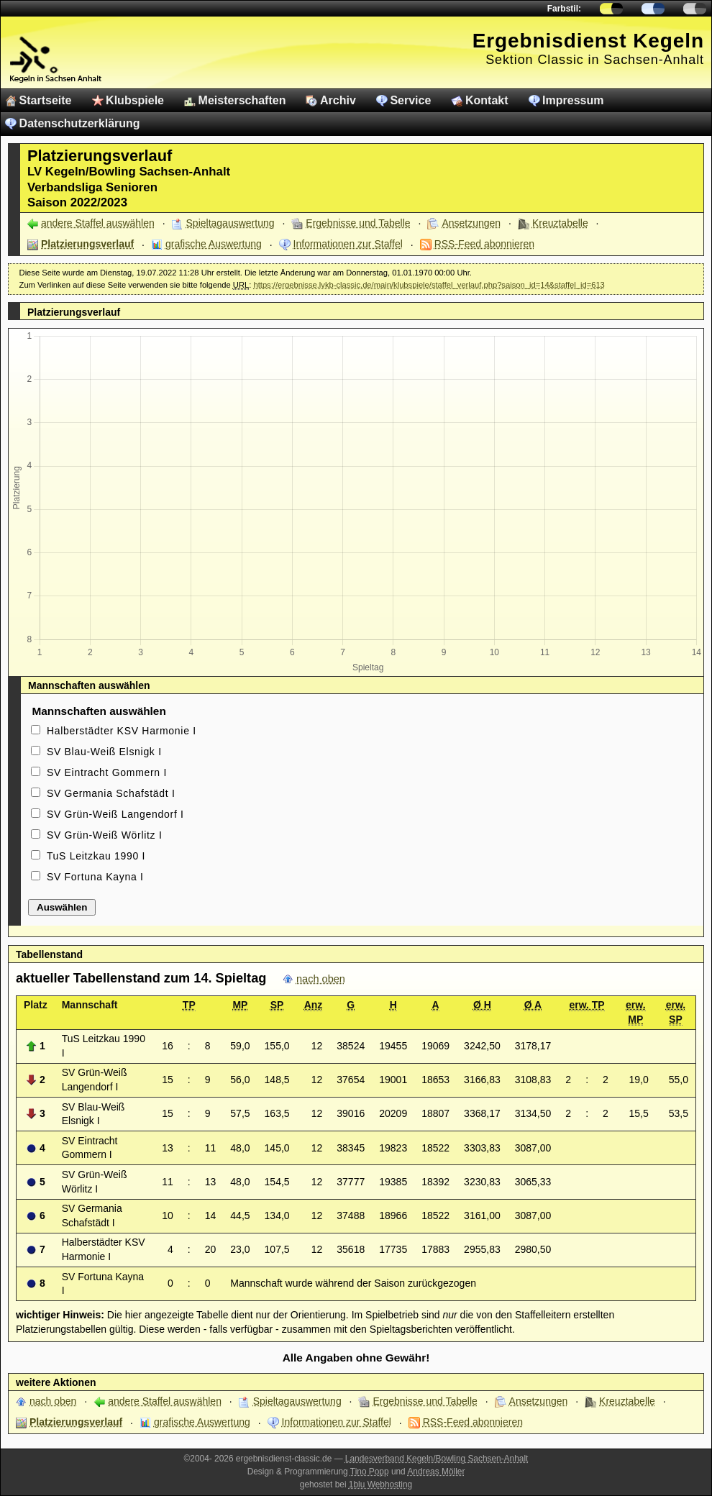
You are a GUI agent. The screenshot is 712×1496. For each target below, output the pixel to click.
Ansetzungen (471, 223)
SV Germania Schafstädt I (111, 793)
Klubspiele (135, 100)
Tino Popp (369, 1472)
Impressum (572, 100)
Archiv (338, 100)
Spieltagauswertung (230, 223)
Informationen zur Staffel (348, 244)
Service (410, 100)
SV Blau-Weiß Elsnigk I (104, 751)
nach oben (320, 979)
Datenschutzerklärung (79, 123)
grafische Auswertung (213, 244)
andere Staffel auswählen (98, 223)
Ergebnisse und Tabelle (358, 223)
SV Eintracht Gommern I (107, 772)
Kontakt (486, 100)
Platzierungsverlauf (87, 244)
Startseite (45, 100)
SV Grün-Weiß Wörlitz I (105, 835)
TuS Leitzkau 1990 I (96, 856)
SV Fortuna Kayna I (95, 876)
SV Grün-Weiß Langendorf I (115, 814)
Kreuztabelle (560, 223)
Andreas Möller (436, 1472)
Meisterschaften (242, 100)
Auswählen (62, 907)
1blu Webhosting (380, 1484)
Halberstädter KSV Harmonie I (121, 730)
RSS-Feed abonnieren (484, 244)
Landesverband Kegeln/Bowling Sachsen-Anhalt (437, 1459)
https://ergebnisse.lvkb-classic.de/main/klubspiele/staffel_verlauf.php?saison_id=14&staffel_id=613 (428, 284)
